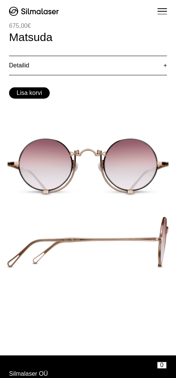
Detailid (19, 65)
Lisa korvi (29, 93)
